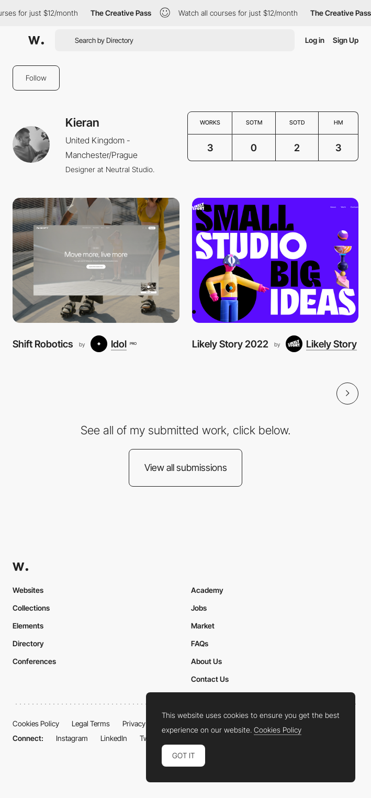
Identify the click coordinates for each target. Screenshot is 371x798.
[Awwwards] (36, 40)
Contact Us (210, 679)
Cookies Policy (36, 723)
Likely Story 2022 (230, 344)
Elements (28, 625)
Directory (28, 643)
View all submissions (185, 467)
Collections (31, 607)
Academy (207, 590)
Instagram (72, 738)
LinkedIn (113, 738)
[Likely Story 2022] (275, 260)
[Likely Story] (321, 343)
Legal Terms (91, 723)
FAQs (199, 643)
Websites (28, 590)
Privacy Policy (144, 723)
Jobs (199, 607)
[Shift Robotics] (96, 260)
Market (203, 625)
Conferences (34, 661)
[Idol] (113, 343)
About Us (206, 661)
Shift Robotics (43, 344)
